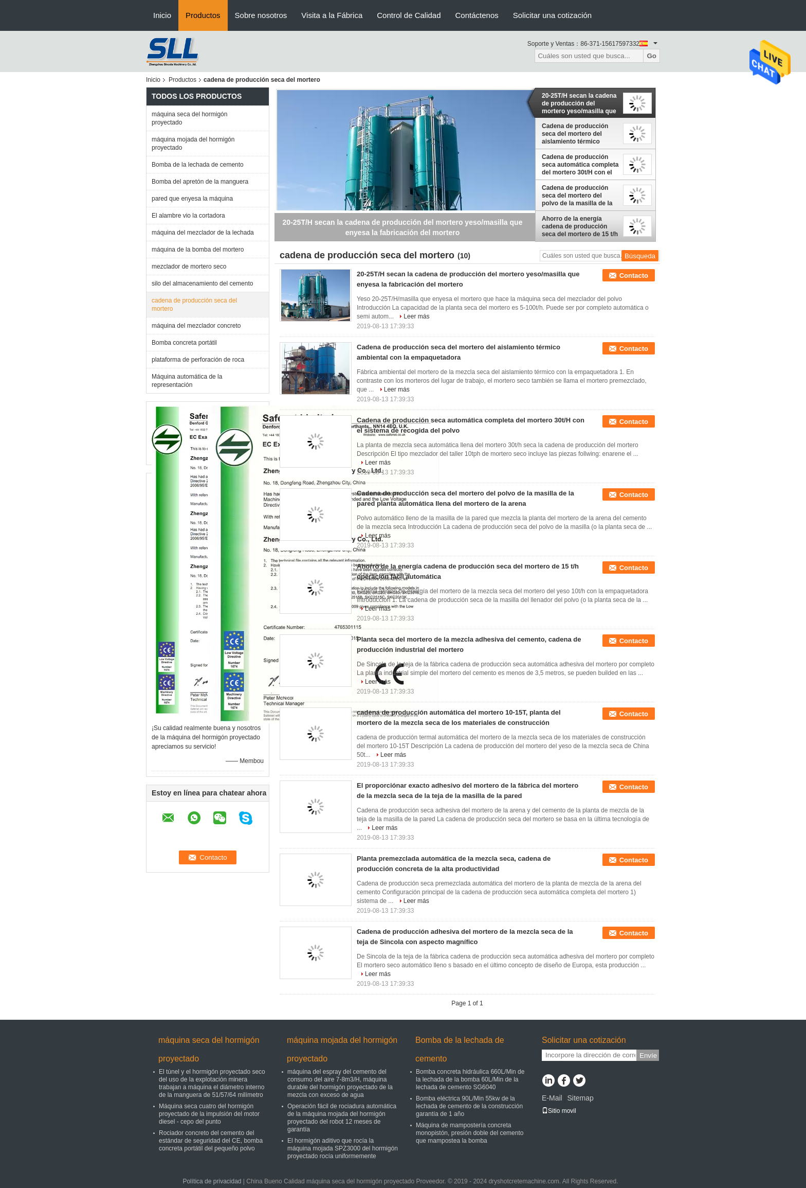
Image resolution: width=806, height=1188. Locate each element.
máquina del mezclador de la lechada (203, 232)
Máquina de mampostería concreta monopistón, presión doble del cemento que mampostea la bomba (469, 1133)
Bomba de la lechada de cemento (198, 164)
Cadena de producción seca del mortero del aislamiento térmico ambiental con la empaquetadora (575, 133)
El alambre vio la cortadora (188, 215)
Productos (203, 15)
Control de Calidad (409, 15)
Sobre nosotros (261, 15)
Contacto (633, 275)
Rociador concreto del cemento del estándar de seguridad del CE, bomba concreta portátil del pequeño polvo (211, 1140)
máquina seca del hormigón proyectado (189, 118)
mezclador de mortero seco (189, 266)
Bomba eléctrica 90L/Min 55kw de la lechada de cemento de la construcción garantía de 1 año (469, 1106)
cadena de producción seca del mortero (194, 304)
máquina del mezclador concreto (196, 325)
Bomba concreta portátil (184, 342)
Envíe (648, 1055)
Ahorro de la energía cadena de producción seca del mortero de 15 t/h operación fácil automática (580, 226)
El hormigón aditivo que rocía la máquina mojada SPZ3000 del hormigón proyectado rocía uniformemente (342, 1148)
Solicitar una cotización (552, 15)
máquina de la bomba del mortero (198, 249)
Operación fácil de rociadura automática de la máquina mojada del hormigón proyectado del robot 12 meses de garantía (341, 1118)
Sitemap (580, 1098)
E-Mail (552, 1098)
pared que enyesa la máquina (192, 198)
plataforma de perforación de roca (198, 359)
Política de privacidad (211, 1181)
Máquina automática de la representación (187, 380)
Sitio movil (559, 1110)
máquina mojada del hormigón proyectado (193, 143)
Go (651, 56)
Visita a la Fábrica (331, 15)
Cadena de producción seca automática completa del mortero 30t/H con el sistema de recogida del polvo (580, 164)
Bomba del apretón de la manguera (200, 181)
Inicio (162, 15)
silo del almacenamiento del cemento (202, 283)
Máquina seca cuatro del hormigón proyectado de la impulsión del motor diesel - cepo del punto (209, 1114)
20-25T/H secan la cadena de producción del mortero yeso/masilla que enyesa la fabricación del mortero (579, 103)
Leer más (416, 316)
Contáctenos (477, 15)
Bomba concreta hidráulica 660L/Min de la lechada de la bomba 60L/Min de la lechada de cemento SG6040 (470, 1079)
